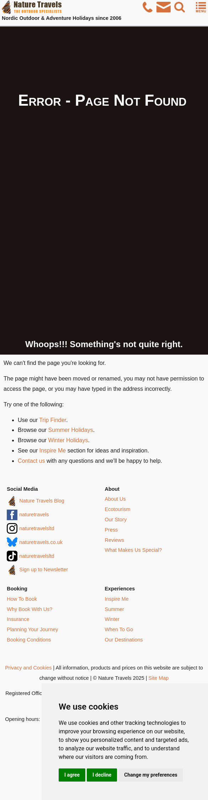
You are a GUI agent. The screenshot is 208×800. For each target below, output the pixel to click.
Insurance (18, 619)
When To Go (119, 629)
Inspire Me (52, 451)
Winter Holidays (68, 440)
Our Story (116, 519)
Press (111, 530)
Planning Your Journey (32, 629)
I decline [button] (101, 775)
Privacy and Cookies (28, 668)
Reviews (114, 540)
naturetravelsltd (36, 528)
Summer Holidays (70, 430)
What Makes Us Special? (133, 550)
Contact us (31, 461)
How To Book (22, 599)
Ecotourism (117, 509)
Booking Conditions (29, 640)
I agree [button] (72, 775)
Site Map (159, 678)
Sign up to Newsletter (43, 569)
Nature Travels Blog (41, 501)
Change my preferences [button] (150, 775)
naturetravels (34, 514)
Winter (112, 619)
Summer (114, 609)
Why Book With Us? (29, 609)
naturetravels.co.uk (41, 542)
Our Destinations (124, 640)
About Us (115, 499)
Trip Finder (52, 420)
